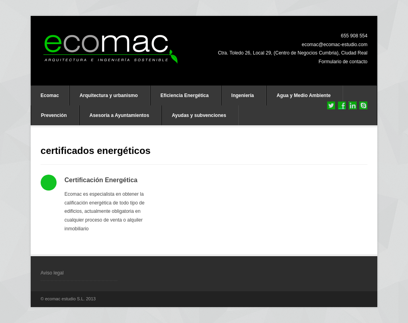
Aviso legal (52, 273)
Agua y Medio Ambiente (304, 95)
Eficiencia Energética (185, 95)
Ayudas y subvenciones (199, 115)
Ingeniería (242, 95)
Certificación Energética (101, 180)
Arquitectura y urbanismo (109, 95)
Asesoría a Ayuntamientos (119, 115)
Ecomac (50, 95)
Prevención (54, 115)
